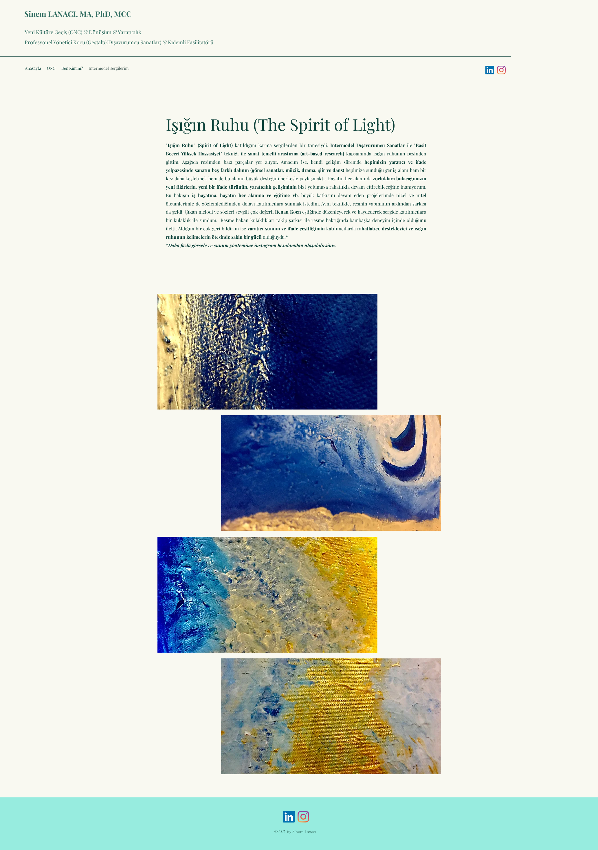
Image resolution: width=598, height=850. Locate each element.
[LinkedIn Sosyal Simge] (489, 70)
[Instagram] (501, 70)
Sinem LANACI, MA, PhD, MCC (77, 14)
